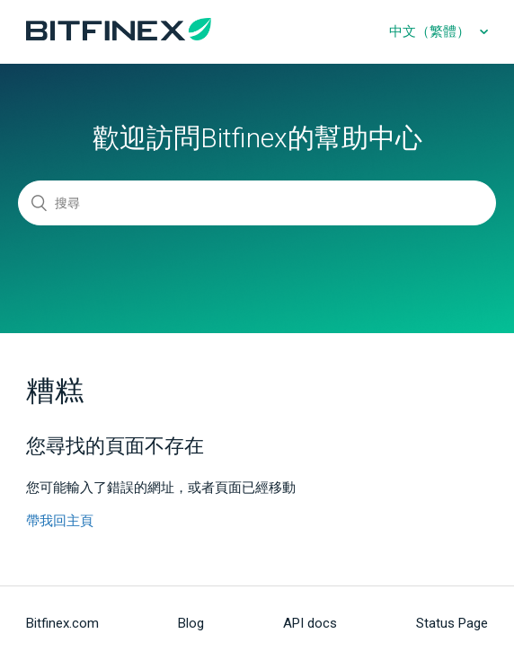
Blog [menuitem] (191, 623)
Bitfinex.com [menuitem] (62, 623)
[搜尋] (257, 202)
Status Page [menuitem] (452, 623)
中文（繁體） (431, 31)
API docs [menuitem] (310, 623)
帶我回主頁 (59, 521)
